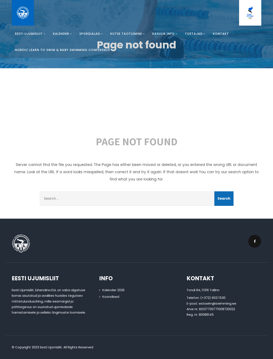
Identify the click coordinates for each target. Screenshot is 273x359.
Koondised (110, 296)
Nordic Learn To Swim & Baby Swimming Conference (62, 50)
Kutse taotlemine (128, 34)
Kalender (63, 34)
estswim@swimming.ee (217, 303)
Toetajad (195, 34)
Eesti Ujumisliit (30, 34)
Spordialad (91, 34)
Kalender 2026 (113, 290)
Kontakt (221, 34)
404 (136, 104)
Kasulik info (165, 34)
